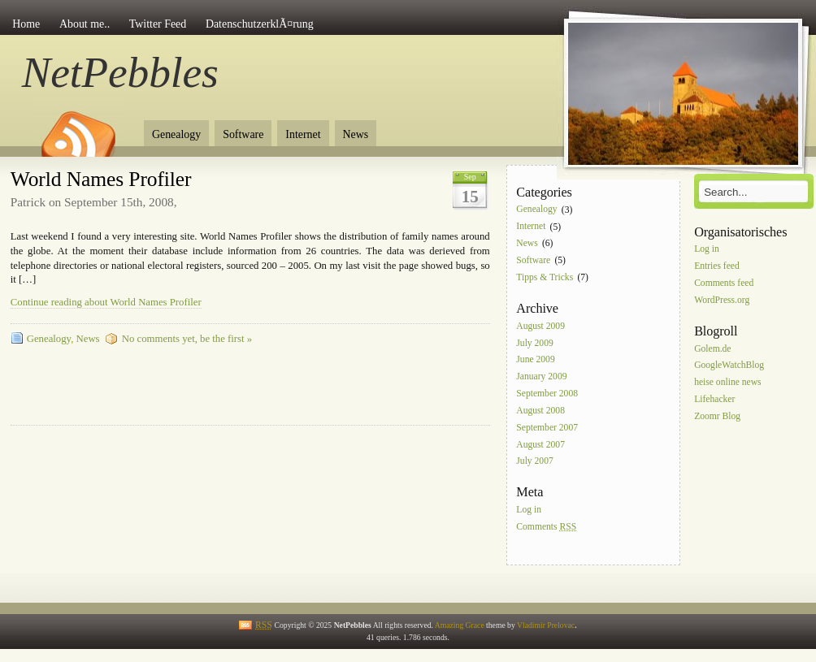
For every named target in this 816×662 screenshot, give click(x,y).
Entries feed (717, 266)
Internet (302, 134)
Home (26, 24)
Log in (528, 510)
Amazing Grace (459, 625)
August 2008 (540, 410)
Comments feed (723, 283)
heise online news (727, 383)
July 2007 (534, 461)
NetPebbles (120, 72)
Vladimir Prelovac (546, 625)
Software (243, 134)
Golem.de (712, 349)
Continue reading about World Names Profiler (106, 302)
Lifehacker (714, 399)
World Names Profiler (101, 179)
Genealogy (176, 134)
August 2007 (540, 444)
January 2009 (541, 377)
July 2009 (534, 343)
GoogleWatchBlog (729, 366)
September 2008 (547, 393)
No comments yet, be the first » (187, 338)
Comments (546, 526)
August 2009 (540, 326)
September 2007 (547, 427)
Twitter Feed (157, 24)
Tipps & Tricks (544, 277)
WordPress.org (721, 300)
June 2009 (535, 360)
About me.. (84, 24)
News (356, 134)
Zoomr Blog (717, 416)
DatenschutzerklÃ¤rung (260, 24)
